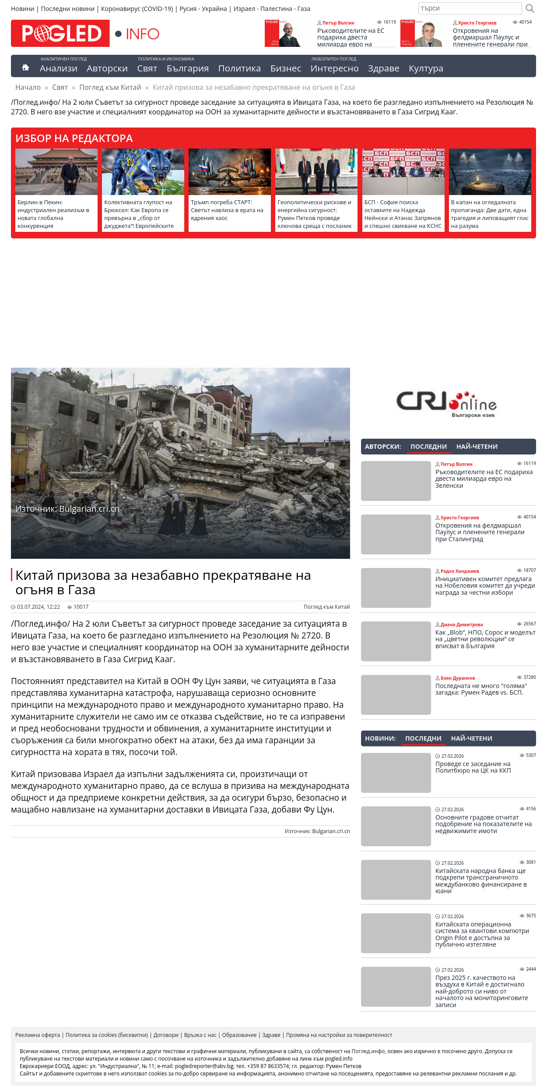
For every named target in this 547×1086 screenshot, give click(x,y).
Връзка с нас (200, 1035)
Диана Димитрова (462, 624)
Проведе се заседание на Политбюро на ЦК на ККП (473, 767)
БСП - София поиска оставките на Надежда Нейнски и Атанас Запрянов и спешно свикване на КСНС (403, 214)
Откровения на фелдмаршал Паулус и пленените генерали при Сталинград (490, 40)
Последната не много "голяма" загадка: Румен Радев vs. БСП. (481, 689)
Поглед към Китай (110, 87)
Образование (239, 1035)
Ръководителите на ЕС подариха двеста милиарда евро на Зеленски (350, 40)
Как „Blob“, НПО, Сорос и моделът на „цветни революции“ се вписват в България (485, 639)
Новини (22, 8)
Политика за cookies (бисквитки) (107, 1035)
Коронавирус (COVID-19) (137, 8)
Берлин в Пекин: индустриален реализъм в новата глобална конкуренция (53, 214)
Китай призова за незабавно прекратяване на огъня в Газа (163, 582)
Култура (426, 68)
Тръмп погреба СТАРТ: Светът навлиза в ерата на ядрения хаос (227, 210)
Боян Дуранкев (458, 678)
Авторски (107, 68)
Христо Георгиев (477, 23)
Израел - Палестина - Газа (272, 8)
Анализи (58, 68)
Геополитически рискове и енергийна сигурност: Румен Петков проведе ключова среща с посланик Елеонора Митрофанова (314, 218)
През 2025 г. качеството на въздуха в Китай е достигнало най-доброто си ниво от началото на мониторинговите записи (481, 991)
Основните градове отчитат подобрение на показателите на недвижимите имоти (483, 824)
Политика (239, 68)
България (188, 68)
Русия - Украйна (203, 8)
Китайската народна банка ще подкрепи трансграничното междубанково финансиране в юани (481, 880)
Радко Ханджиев (460, 571)
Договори (166, 1035)
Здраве (384, 68)
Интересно (334, 68)
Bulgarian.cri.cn (331, 831)
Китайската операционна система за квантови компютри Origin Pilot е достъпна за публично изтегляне (482, 934)
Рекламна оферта (37, 1035)
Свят (147, 68)
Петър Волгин (338, 23)
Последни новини (68, 8)
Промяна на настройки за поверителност (339, 1035)
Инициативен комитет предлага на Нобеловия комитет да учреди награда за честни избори (485, 585)
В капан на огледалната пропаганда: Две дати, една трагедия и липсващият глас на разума (490, 214)
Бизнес (286, 68)
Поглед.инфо (368, 1051)
